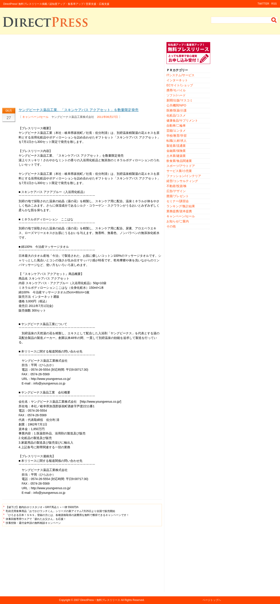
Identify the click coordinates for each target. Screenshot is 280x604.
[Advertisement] (82, 72)
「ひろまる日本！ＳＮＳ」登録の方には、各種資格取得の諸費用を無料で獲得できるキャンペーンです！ (67, 515)
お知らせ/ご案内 (177, 221)
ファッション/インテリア (183, 176)
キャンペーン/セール (35, 117)
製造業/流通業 (176, 145)
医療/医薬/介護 (176, 110)
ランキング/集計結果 (180, 206)
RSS (274, 3)
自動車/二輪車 (176, 125)
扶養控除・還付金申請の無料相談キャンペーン (33, 522)
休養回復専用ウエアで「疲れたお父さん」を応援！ (36, 519)
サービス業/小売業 (179, 171)
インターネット (177, 80)
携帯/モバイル (176, 90)
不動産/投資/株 (176, 186)
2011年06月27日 (107, 117)
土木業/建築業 (176, 156)
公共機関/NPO (176, 105)
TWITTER (263, 3)
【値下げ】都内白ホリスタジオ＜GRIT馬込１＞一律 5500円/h (42, 507)
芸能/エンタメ (176, 130)
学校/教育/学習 (176, 135)
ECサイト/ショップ (179, 85)
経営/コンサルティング (182, 181)
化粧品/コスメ (176, 115)
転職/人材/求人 (176, 140)
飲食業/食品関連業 (179, 161)
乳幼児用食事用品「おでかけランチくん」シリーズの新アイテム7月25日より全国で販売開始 (60, 511)
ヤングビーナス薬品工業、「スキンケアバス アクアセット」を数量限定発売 (78, 110)
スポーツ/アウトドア (180, 166)
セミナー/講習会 (177, 201)
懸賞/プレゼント (177, 196)
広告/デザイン (176, 191)
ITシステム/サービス (180, 75)
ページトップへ (212, 600)
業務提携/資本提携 (179, 211)
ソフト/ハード (176, 95)
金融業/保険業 (176, 150)
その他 (171, 226)
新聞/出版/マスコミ (179, 100)
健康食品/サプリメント (182, 120)
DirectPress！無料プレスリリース (100, 600)
